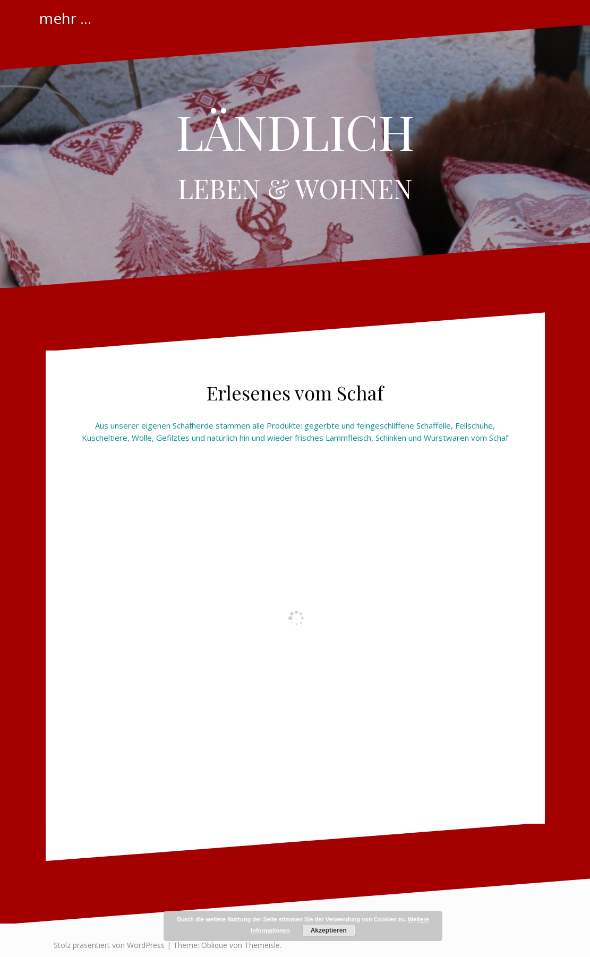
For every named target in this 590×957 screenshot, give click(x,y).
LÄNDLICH (295, 131)
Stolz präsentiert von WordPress (109, 945)
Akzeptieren (329, 930)
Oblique (214, 945)
